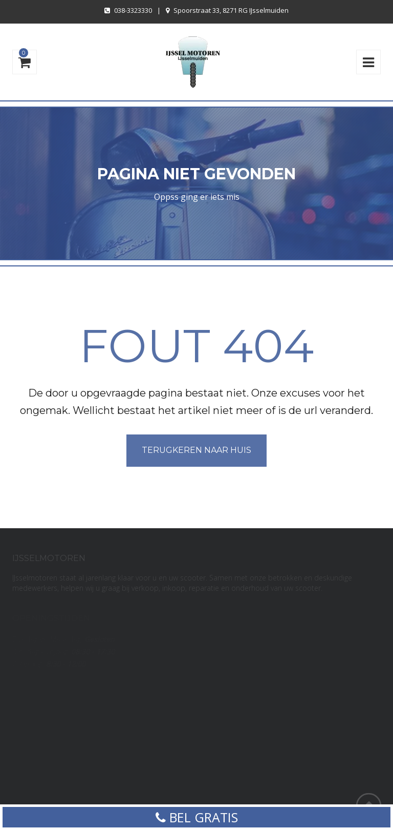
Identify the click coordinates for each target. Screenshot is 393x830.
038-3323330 (133, 10)
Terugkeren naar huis (196, 450)
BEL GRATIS (197, 817)
